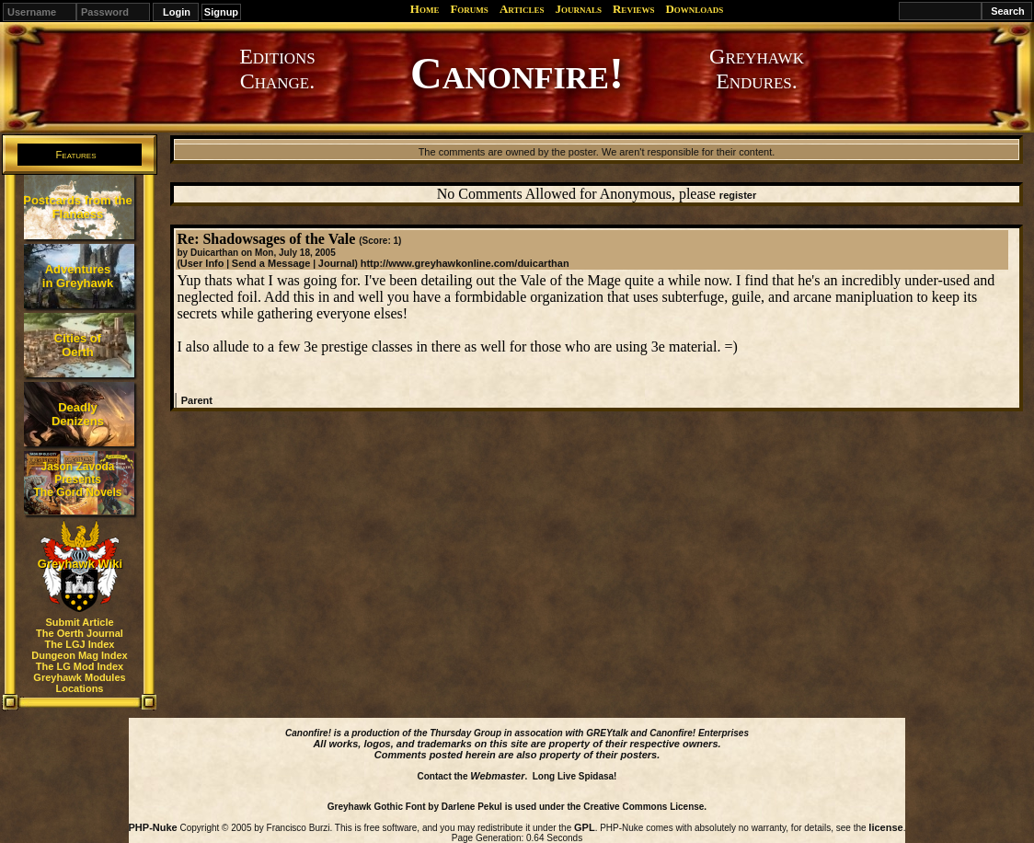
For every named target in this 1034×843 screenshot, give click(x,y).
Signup (221, 11)
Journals (578, 9)
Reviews (633, 9)
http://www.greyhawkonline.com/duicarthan (465, 263)
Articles (522, 9)
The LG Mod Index (79, 666)
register (737, 195)
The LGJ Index (80, 644)
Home (425, 9)
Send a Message (271, 263)
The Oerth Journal (79, 633)
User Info (202, 263)
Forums (469, 9)
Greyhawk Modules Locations (79, 683)
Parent (197, 400)
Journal (336, 263)
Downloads (694, 9)
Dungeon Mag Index (79, 655)
